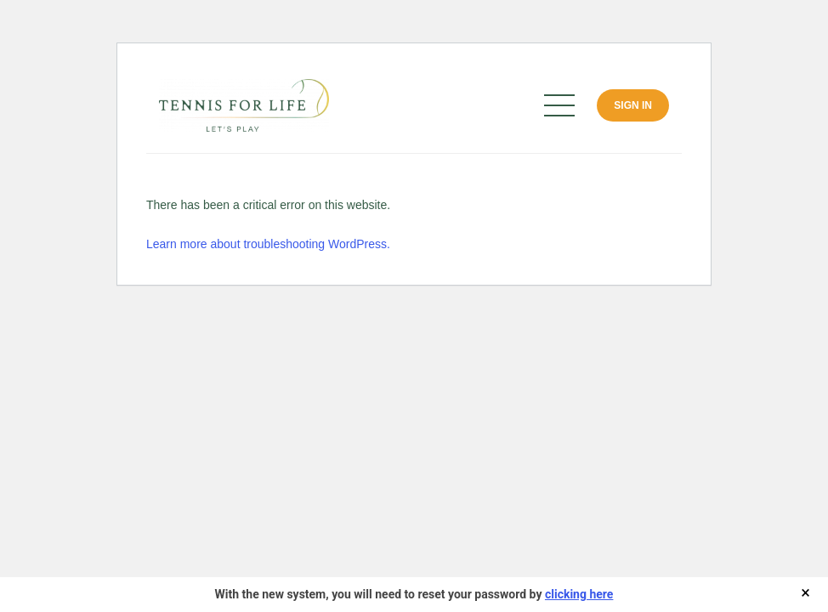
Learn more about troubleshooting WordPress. (268, 244)
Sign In (633, 105)
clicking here (579, 594)
